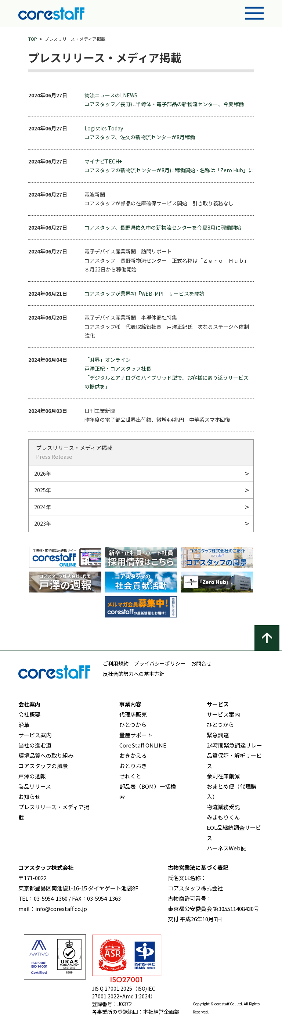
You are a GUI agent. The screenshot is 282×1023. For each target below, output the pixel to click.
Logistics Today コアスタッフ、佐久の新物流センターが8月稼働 (139, 133)
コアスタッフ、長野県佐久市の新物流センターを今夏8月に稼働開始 (162, 227)
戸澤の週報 (32, 776)
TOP (32, 39)
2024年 (42, 507)
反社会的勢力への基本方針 (133, 673)
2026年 (42, 473)
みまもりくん (223, 817)
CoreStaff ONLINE (142, 745)
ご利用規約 (116, 663)
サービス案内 (34, 735)
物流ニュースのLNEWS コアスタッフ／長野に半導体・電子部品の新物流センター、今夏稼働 (164, 99)
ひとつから (133, 724)
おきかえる (133, 755)
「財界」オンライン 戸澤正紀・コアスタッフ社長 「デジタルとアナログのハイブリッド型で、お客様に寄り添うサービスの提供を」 (166, 373)
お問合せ (201, 663)
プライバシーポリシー (159, 663)
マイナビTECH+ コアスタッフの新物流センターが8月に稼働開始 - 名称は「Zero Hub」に (168, 166)
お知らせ (29, 796)
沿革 (23, 724)
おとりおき (133, 766)
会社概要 (29, 714)
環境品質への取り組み (45, 755)
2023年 (42, 523)
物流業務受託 (223, 807)
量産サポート (135, 735)
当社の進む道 (34, 745)
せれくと (130, 776)
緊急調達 (218, 735)
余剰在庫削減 (223, 776)
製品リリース (34, 786)
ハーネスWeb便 (226, 848)
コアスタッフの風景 (43, 766)
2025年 (42, 490)
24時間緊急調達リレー (234, 745)
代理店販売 (133, 714)
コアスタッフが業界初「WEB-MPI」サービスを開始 (144, 293)
